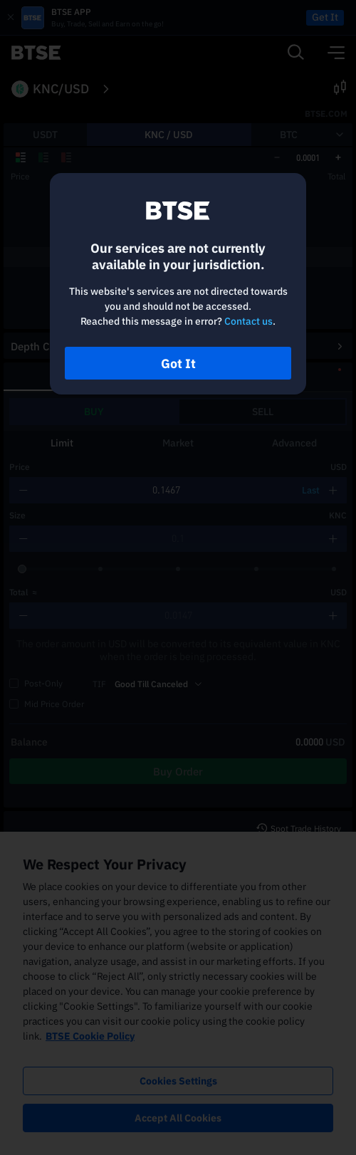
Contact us (248, 321)
